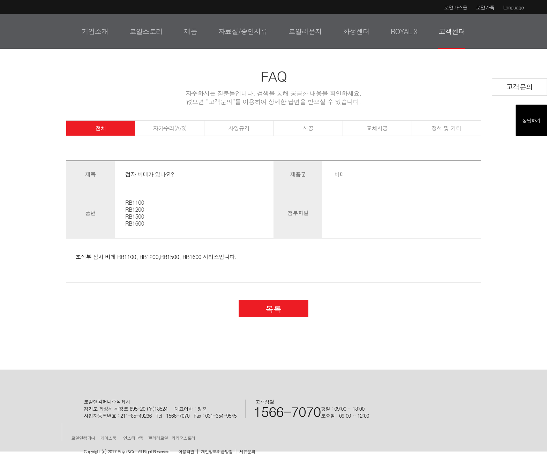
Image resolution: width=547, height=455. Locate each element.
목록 (273, 309)
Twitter (499, 75)
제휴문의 (247, 451)
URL (527, 75)
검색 (530, 31)
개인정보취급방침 (217, 451)
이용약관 (186, 451)
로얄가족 (485, 7)
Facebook (484, 75)
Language (513, 7)
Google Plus (513, 75)
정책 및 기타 (446, 128)
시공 (308, 128)
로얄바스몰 (455, 7)
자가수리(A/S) (170, 128)
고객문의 (519, 87)
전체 (100, 128)
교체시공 (377, 128)
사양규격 (238, 128)
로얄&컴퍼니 (24, 30)
